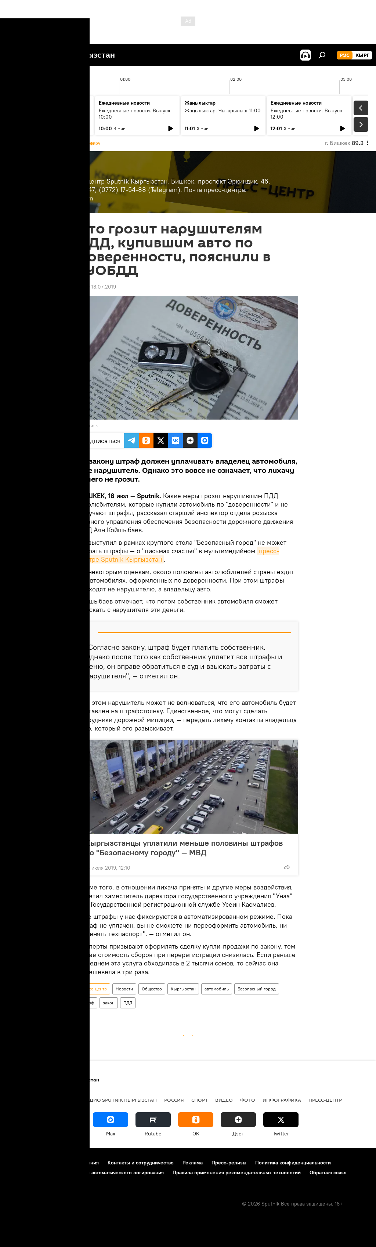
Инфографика (282, 1099)
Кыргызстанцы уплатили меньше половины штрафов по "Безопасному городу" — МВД (184, 847)
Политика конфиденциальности (293, 1162)
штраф (87, 1002)
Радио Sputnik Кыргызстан (120, 1099)
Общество (152, 989)
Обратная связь (328, 1172)
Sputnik (90, 425)
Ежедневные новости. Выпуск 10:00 (134, 113)
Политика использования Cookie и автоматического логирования (86, 1172)
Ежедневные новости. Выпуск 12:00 (306, 113)
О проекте (20, 1162)
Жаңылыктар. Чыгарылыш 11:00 (223, 110)
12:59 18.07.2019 (97, 286)
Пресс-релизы (229, 1162)
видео (224, 1099)
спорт (199, 1099)
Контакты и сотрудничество (141, 1162)
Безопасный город (257, 989)
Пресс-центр (94, 989)
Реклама (192, 1162)
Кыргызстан (183, 989)
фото (247, 1099)
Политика (62, 1099)
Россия (174, 1099)
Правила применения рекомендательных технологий (237, 1172)
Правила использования (70, 1162)
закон (109, 1002)
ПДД (127, 1002)
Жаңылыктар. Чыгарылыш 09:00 (44, 113)
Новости (124, 989)
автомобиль (217, 989)
